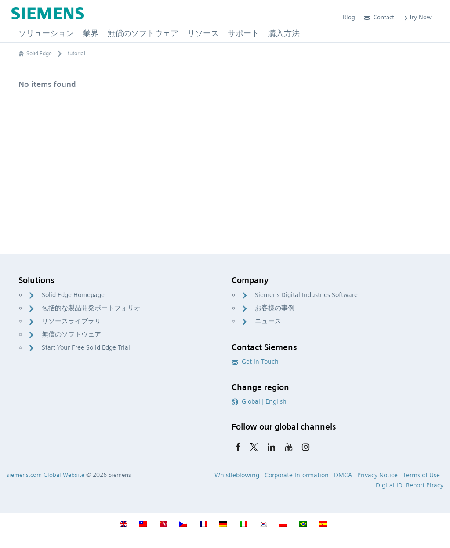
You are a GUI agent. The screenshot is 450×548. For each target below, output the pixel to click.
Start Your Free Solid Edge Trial (86, 347)
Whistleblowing (236, 475)
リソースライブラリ (71, 321)
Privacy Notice (377, 475)
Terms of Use (421, 475)
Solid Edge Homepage (73, 295)
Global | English (259, 401)
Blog (349, 17)
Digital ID (389, 485)
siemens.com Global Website (45, 474)
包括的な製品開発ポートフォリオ (91, 308)
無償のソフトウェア (71, 334)
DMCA (343, 475)
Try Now (417, 17)
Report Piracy (424, 485)
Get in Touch (255, 361)
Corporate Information (297, 475)
